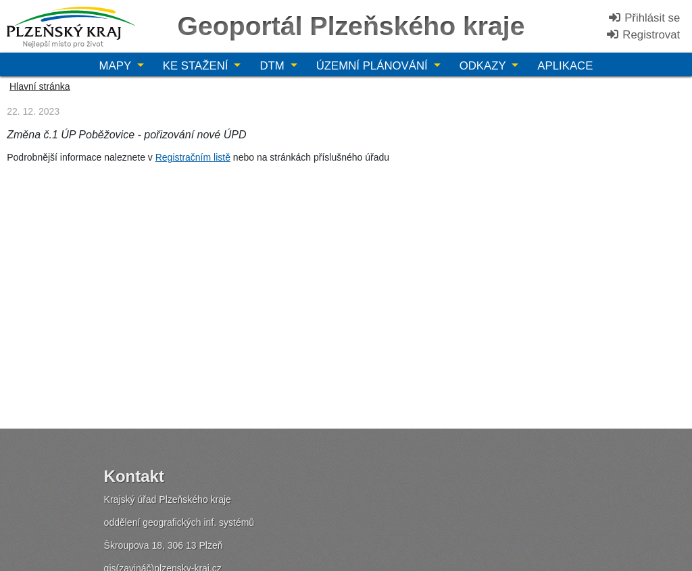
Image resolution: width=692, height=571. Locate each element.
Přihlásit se (644, 17)
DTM (273, 65)
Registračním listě (192, 157)
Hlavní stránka (39, 86)
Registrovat (643, 34)
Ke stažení (197, 65)
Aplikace (565, 65)
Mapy (116, 65)
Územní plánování (373, 65)
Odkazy (484, 65)
